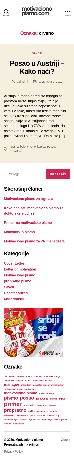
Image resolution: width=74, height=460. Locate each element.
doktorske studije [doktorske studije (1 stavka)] (52, 376)
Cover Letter (14, 263)
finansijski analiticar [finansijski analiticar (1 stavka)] (42, 380)
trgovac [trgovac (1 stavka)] (32, 419)
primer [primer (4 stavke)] (13, 404)
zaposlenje (16, 151)
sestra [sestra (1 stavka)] (33, 415)
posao (51, 146)
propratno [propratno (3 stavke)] (15, 410)
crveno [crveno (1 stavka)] (20, 376)
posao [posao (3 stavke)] (27, 398)
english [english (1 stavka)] (19, 380)
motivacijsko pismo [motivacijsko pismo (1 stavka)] (13, 389)
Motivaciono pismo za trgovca (28, 199)
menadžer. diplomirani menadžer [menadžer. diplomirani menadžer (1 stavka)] (48, 385)
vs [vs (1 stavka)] (39, 419)
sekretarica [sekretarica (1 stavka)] (22, 415)
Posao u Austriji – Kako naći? (37, 67)
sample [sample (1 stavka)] (53, 411)
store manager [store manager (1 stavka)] (11, 419)
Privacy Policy (13, 451)
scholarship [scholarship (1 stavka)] (9, 415)
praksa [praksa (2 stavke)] (42, 398)
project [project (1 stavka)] (52, 405)
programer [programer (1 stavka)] (42, 405)
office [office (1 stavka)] (42, 393)
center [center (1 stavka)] (12, 376)
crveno (31, 146)
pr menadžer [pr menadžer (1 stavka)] (29, 405)
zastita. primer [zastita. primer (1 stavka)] (60, 419)
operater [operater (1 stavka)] (50, 393)
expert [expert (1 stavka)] (28, 380)
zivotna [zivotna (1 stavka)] (7, 423)
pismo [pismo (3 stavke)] (11, 398)
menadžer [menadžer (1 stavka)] (26, 385)
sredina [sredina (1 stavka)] (50, 415)
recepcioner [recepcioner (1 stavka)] (42, 411)
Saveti (37, 53)
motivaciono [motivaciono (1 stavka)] (30, 389)
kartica (41, 146)
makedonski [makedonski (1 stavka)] (18, 423)
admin (25, 81)
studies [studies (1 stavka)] (23, 419)
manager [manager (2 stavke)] (11, 384)
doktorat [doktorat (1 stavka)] (38, 376)
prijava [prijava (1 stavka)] (62, 399)
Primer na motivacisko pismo (28, 223)
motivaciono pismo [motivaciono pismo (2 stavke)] (20, 393)
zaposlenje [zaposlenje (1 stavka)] (47, 419)
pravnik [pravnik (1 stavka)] (53, 399)
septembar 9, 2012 (50, 81)
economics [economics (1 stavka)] (9, 380)
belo (22, 146)
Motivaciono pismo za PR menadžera (34, 241)
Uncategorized (16, 293)
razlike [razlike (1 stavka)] (31, 411)
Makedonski (14, 299)
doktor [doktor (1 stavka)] (29, 376)
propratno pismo (17, 281)
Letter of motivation (20, 269)
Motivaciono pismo (19, 275)
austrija (14, 146)
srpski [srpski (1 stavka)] (59, 415)
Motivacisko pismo (19, 232)
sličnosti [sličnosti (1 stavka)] (41, 415)
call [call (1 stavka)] (5, 376)
